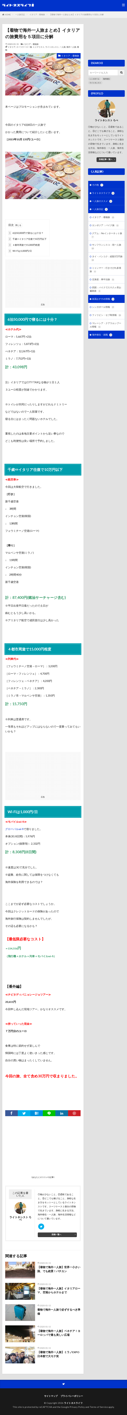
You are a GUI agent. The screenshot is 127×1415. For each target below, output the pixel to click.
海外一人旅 (71, 47)
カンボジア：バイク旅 (105, 225)
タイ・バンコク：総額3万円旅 (107, 258)
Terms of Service (99, 1407)
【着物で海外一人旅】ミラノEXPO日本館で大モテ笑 (58, 1354)
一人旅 (63, 47)
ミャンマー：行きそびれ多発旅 (105, 269)
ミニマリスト (38, 47)
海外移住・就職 (102, 334)
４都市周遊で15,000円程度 (24, 245)
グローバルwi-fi (14, 829)
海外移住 (106, 79)
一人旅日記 (20, 14)
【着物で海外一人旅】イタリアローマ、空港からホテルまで (58, 1290)
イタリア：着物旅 (37, 14)
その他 (97, 185)
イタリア (11, 47)
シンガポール (94, 79)
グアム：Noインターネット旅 (106, 235)
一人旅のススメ (102, 201)
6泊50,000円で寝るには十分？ (25, 233)
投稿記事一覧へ (105, 159)
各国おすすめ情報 (103, 299)
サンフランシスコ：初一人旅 (106, 246)
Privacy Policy (77, 1407)
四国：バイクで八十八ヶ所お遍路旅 (105, 289)
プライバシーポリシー (72, 1396)
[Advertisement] (43, 280)
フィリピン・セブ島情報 (106, 315)
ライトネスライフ (103, 193)
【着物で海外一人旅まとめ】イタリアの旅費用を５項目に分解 (76, 14)
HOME (8, 14)
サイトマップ (51, 1396)
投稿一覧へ (56, 1234)
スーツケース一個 (24, 47)
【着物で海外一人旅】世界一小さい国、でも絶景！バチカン (58, 1269)
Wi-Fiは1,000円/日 (20, 251)
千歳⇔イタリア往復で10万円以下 (27, 239)
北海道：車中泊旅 (103, 279)
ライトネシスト (52, 47)
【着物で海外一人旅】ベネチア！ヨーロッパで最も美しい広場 (58, 1332)
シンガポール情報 (103, 307)
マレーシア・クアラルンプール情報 (105, 325)
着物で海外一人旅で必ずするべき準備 (58, 1311)
